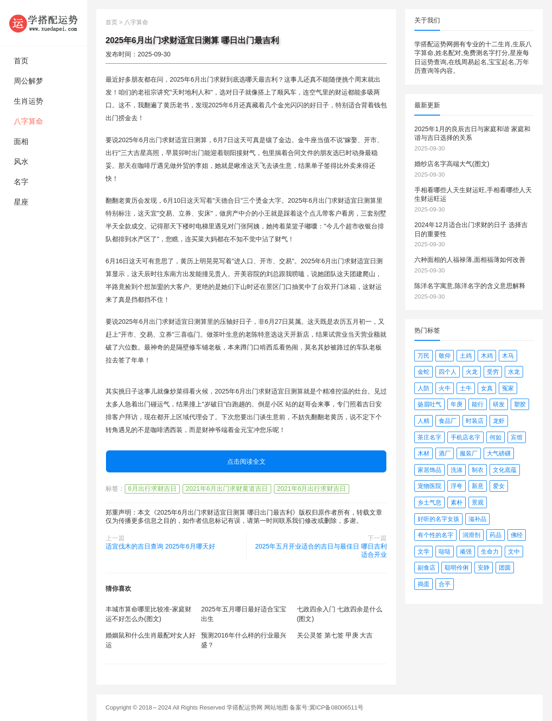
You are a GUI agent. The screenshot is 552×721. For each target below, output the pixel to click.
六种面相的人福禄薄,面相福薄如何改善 (469, 259)
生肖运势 (28, 101)
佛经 (517, 535)
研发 (499, 404)
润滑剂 (471, 535)
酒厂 (445, 453)
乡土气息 (429, 502)
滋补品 (477, 519)
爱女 (499, 486)
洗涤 (457, 469)
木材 (423, 453)
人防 (423, 388)
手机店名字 (465, 437)
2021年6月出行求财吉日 (311, 488)
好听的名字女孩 (438, 519)
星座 (21, 202)
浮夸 (457, 486)
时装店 (475, 420)
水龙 (514, 371)
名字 (21, 182)
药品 (496, 535)
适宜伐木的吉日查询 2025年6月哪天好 (160, 546)
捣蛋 (423, 584)
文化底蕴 (505, 469)
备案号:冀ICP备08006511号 (326, 707)
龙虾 (499, 420)
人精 (423, 420)
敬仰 (445, 355)
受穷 (493, 371)
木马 (508, 355)
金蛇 (423, 371)
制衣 (478, 469)
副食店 (426, 567)
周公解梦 (28, 81)
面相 (21, 141)
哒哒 (445, 551)
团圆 (505, 567)
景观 (478, 502)
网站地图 (276, 707)
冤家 (508, 388)
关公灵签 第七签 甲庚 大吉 (335, 635)
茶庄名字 (429, 437)
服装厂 (469, 453)
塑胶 (520, 404)
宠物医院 (429, 486)
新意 (478, 486)
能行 (478, 404)
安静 (484, 567)
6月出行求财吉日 (152, 488)
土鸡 (466, 355)
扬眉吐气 (429, 404)
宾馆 (517, 437)
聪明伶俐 (456, 567)
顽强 (466, 551)
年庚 (457, 404)
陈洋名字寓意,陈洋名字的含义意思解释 (469, 285)
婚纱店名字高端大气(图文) (451, 163)
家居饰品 (429, 469)
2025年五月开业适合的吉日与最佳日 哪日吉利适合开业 (321, 550)
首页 (21, 61)
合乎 (445, 584)
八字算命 (28, 121)
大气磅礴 (499, 453)
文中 (514, 551)
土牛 (466, 388)
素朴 (457, 502)
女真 (487, 388)
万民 (423, 355)
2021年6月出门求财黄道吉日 (227, 488)
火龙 (472, 371)
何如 (496, 437)
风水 (21, 162)
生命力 (490, 551)
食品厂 (448, 420)
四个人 (448, 371)
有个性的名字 (435, 535)
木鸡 (487, 355)
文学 (423, 551)
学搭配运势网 (244, 707)
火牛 (445, 388)
